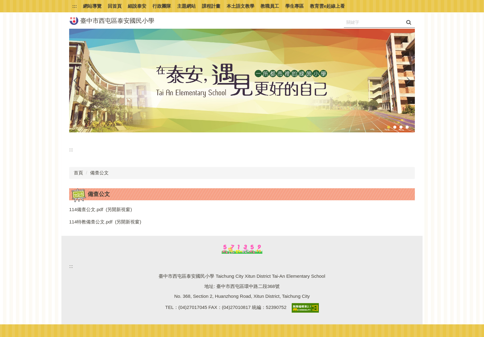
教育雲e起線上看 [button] (327, 6)
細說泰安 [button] (137, 6)
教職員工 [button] (270, 6)
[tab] (389, 127)
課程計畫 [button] (211, 6)
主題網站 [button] (186, 6)
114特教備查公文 (87, 221)
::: (74, 6)
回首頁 (115, 6)
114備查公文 (82, 209)
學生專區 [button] (294, 6)
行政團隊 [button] (161, 6)
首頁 (78, 172)
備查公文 (99, 172)
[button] (77, 80)
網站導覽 (92, 6)
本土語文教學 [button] (240, 6)
